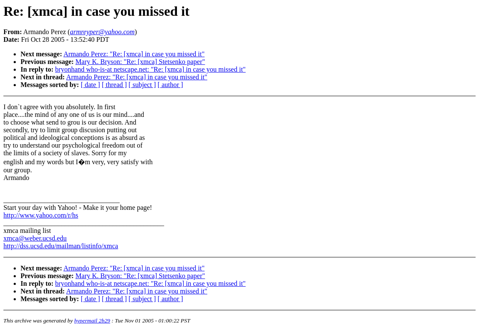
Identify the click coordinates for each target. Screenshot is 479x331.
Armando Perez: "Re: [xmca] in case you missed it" (133, 54)
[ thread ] (114, 84)
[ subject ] (142, 84)
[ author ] (170, 84)
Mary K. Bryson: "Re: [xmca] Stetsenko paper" (140, 61)
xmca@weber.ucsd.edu (35, 238)
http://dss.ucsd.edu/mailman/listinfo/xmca (60, 246)
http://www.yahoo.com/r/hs (40, 215)
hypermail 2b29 (92, 320)
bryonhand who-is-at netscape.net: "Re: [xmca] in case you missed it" (150, 69)
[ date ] (90, 84)
